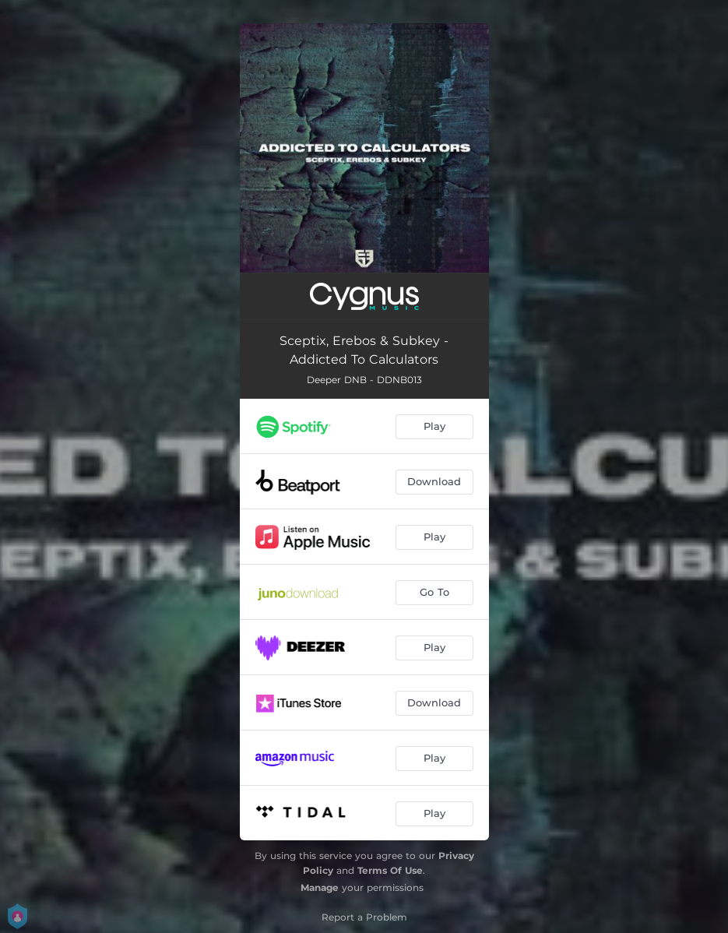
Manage (320, 887)
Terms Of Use (390, 870)
